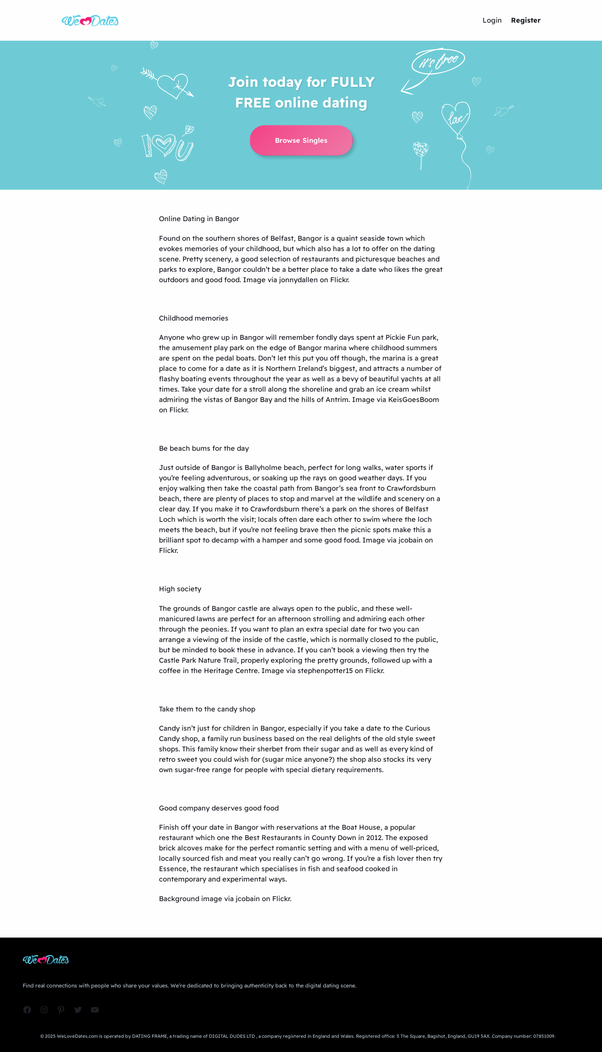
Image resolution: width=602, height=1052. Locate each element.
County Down (334, 837)
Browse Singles (301, 140)
